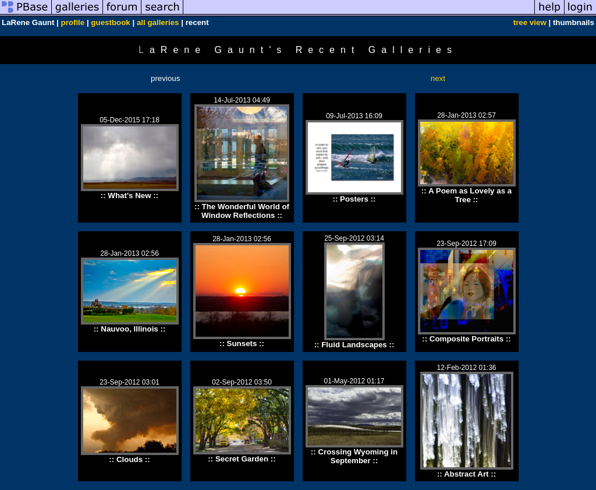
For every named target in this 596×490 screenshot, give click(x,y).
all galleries (158, 22)
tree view (530, 22)
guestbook (110, 22)
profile (72, 22)
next (438, 78)
